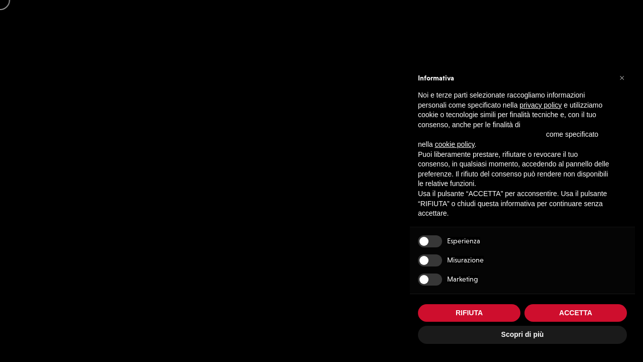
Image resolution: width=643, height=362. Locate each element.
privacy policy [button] (540, 105)
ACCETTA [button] (575, 313)
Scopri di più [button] (522, 334)
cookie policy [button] (454, 144)
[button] (622, 77)
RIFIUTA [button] (469, 313)
